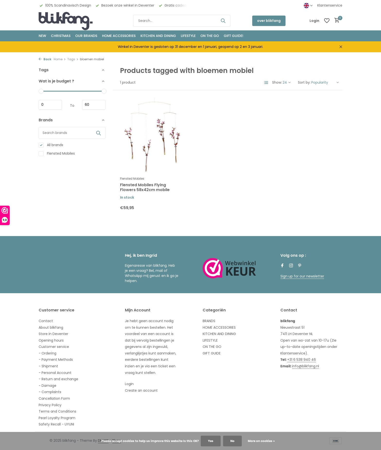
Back (45, 59)
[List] (266, 82)
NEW (42, 35)
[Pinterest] (300, 266)
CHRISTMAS (60, 35)
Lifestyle (188, 35)
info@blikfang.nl (305, 366)
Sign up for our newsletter (302, 276)
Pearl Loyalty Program (57, 417)
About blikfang (51, 327)
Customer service (54, 346)
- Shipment (48, 366)
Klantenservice (329, 5)
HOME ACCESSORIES (119, 35)
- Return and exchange (58, 379)
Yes (210, 441)
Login (129, 383)
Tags (72, 59)
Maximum (93, 105)
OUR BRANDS (86, 35)
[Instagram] (291, 266)
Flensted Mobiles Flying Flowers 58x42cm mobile (145, 188)
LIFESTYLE (210, 340)
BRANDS (209, 320)
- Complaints (50, 391)
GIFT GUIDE (212, 353)
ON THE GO (209, 35)
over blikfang (269, 20)
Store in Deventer (53, 333)
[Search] (181, 21)
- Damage (47, 385)
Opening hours (51, 340)
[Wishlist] (326, 20)
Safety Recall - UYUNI (56, 424)
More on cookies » (261, 441)
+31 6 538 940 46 (301, 359)
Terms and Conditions (57, 411)
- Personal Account (55, 372)
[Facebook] (282, 266)
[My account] (314, 20)
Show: (277, 82)
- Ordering (47, 353)
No (232, 441)
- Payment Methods (56, 359)
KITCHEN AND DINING (158, 35)
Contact (46, 320)
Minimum (50, 105)
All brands (51, 145)
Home (60, 59)
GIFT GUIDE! (233, 35)
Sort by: (304, 82)
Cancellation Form (54, 398)
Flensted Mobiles (57, 153)
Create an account (141, 390)
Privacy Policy (50, 405)
